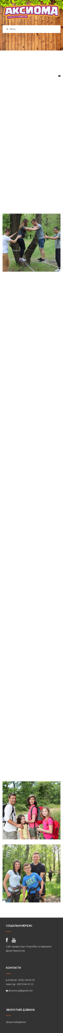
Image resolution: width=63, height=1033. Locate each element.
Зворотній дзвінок (16, 1022)
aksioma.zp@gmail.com (20, 990)
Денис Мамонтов (15, 950)
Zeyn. (23, 946)
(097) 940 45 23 (25, 984)
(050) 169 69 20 (26, 980)
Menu (11, 29)
